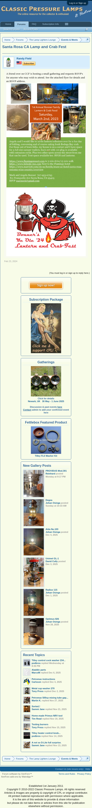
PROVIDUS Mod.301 (56, 471)
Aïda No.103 (52, 529)
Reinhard (50, 473)
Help (87, 769)
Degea (49, 500)
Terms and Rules (67, 774)
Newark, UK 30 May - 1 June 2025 (46, 401)
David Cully (52, 561)
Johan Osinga (53, 503)
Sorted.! (36, 706)
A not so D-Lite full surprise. (46, 742)
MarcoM (36, 672)
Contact (27, 410)
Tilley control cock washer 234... (49, 660)
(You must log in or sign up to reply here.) (69, 273)
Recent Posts (31, 29)
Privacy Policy (84, 774)
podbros (36, 736)
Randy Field (24, 58)
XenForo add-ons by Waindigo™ (17, 776)
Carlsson (36, 682)
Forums (21, 24)
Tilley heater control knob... (46, 733)
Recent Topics (34, 655)
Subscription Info (50, 24)
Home (8, 24)
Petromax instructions (43, 679)
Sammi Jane (38, 709)
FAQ (34, 24)
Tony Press (38, 691)
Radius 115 (51, 590)
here (60, 407)
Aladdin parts (39, 670)
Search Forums (12, 29)
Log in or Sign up (77, 3)
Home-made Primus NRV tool (47, 715)
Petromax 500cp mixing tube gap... (50, 697)
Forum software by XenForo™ (17, 774)
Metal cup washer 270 (43, 688)
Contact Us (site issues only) (69, 769)
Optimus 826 (52, 619)
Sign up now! (46, 285)
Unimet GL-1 (52, 558)
